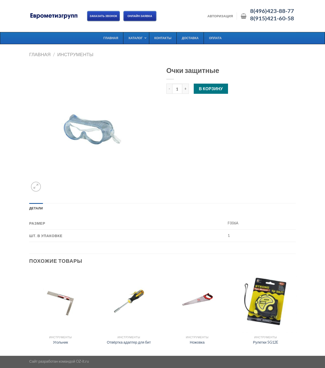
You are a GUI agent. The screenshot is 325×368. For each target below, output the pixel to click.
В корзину (211, 88)
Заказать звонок (103, 16)
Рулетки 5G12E (265, 342)
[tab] (36, 208)
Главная (40, 54)
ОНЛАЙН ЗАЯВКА (140, 16)
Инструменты (75, 54)
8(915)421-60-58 (272, 18)
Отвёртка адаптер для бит (129, 342)
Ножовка (197, 342)
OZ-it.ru (82, 361)
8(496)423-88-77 (272, 11)
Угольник (60, 342)
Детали (36, 208)
